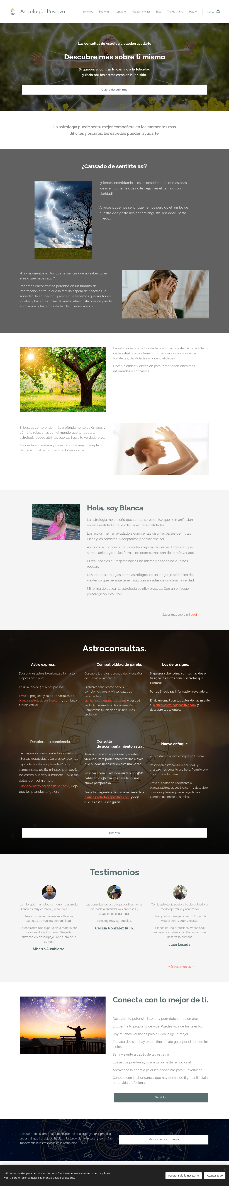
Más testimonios (179, 967)
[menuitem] (82, 11)
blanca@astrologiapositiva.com (39, 700)
